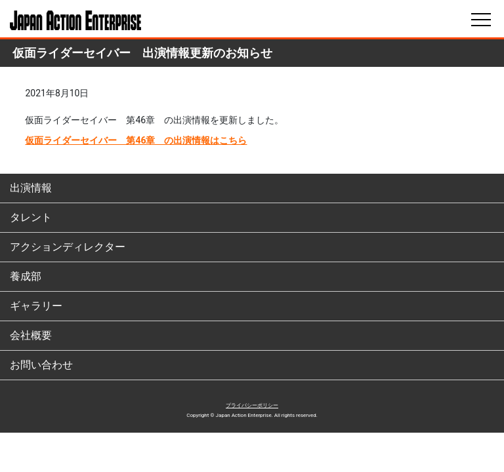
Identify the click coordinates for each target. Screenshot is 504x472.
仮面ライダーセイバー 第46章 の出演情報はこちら (136, 140)
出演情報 (31, 188)
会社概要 (31, 335)
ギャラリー (36, 306)
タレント (31, 217)
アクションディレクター (67, 247)
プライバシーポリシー (252, 405)
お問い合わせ (41, 365)
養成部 (25, 276)
